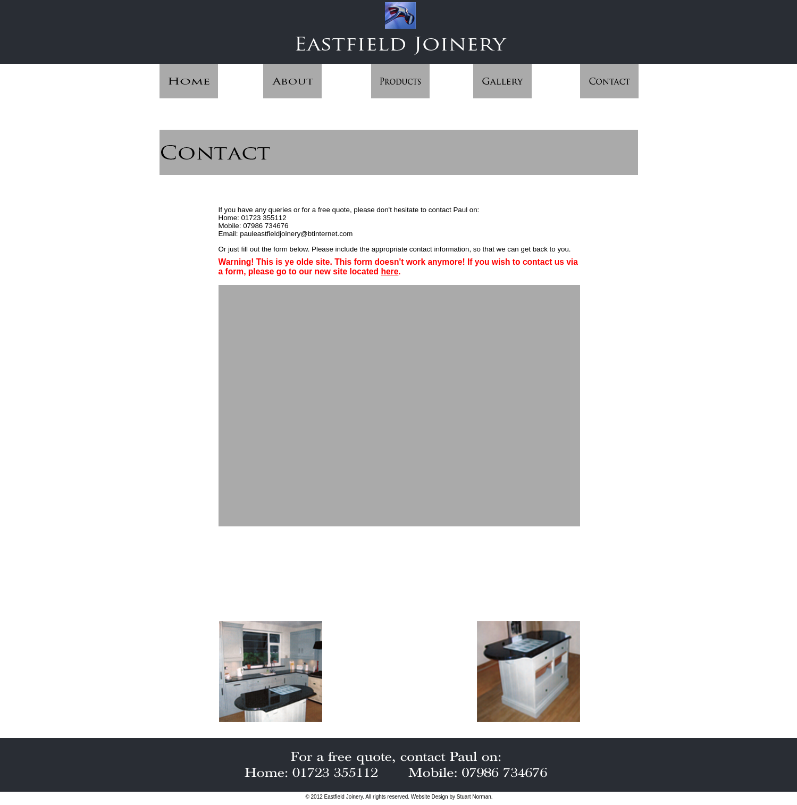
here (389, 271)
